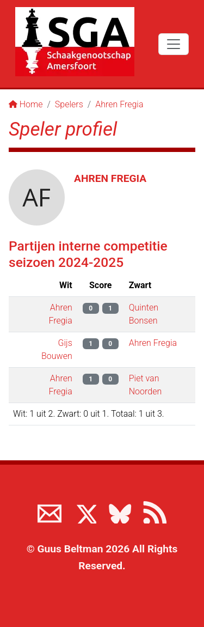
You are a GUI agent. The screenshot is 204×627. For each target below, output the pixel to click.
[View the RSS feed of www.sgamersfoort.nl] (154, 511)
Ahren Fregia (119, 104)
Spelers (69, 104)
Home (26, 104)
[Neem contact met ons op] (49, 511)
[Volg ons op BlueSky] (120, 511)
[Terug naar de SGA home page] (74, 41)
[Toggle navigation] (173, 44)
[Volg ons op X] (84, 511)
